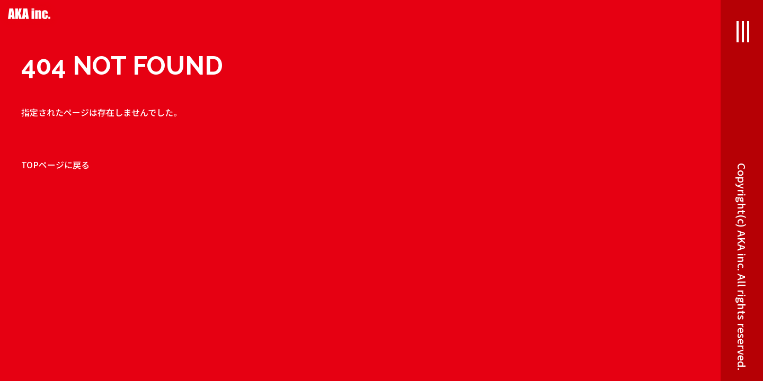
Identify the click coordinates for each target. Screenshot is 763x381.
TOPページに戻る (55, 164)
